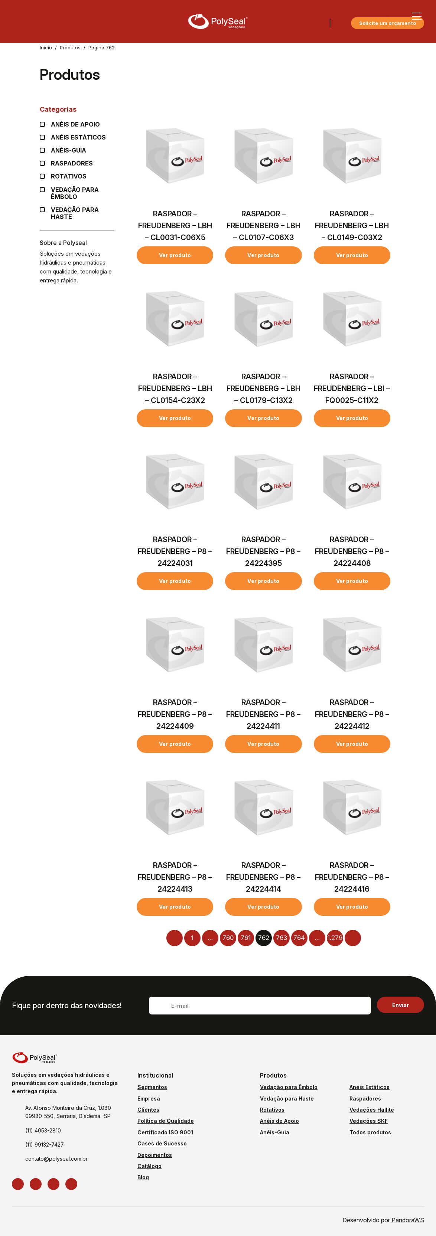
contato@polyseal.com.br (56, 1158)
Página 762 (101, 47)
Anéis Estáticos (78, 137)
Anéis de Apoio (279, 1121)
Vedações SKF (368, 1121)
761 (246, 937)
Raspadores (72, 163)
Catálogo (149, 1166)
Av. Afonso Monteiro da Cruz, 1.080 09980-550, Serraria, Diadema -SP (68, 1112)
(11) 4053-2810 (43, 1130)
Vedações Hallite (371, 1110)
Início (46, 47)
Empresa (148, 1098)
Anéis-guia (68, 150)
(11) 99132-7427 (44, 1144)
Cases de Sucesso (162, 1143)
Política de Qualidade (165, 1121)
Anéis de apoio (75, 124)
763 (281, 937)
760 (228, 937)
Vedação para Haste (82, 213)
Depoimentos (154, 1155)
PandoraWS (407, 1220)
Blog (143, 1177)
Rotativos (69, 176)
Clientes (148, 1110)
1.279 (334, 937)
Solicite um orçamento (387, 23)
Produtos (70, 47)
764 (299, 937)
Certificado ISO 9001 (165, 1132)
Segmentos (152, 1087)
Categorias (77, 109)
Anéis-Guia (274, 1132)
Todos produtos (370, 1132)
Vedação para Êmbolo (82, 193)
